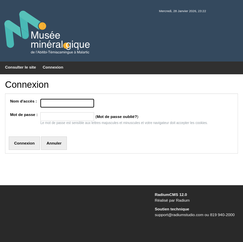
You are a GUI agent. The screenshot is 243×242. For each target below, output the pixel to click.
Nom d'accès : (23, 101)
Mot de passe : (24, 114)
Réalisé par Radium (172, 200)
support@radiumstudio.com (179, 214)
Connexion (53, 67)
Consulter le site (20, 67)
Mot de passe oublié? (116, 116)
